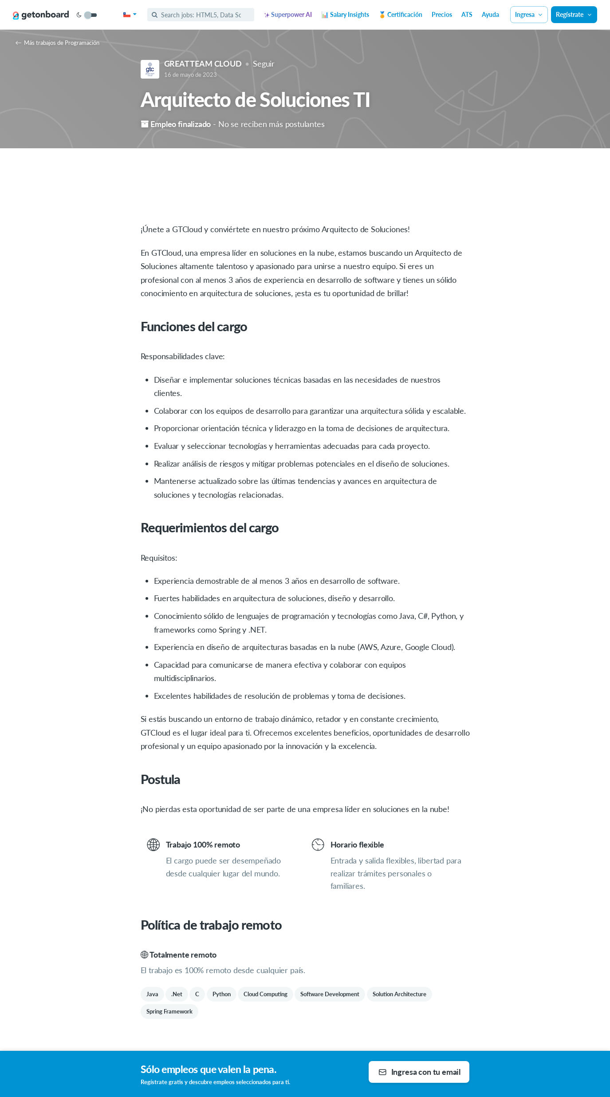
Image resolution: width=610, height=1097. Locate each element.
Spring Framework (169, 1011)
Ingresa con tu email (419, 1072)
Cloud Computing (265, 994)
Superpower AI (288, 14)
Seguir (264, 63)
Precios (442, 14)
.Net (176, 994)
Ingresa (529, 14)
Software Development (329, 994)
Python (222, 994)
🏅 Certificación (400, 14)
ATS (466, 14)
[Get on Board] (41, 15)
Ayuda (490, 14)
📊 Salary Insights (345, 14)
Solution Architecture (399, 994)
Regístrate (574, 14)
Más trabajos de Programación (57, 42)
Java (152, 994)
